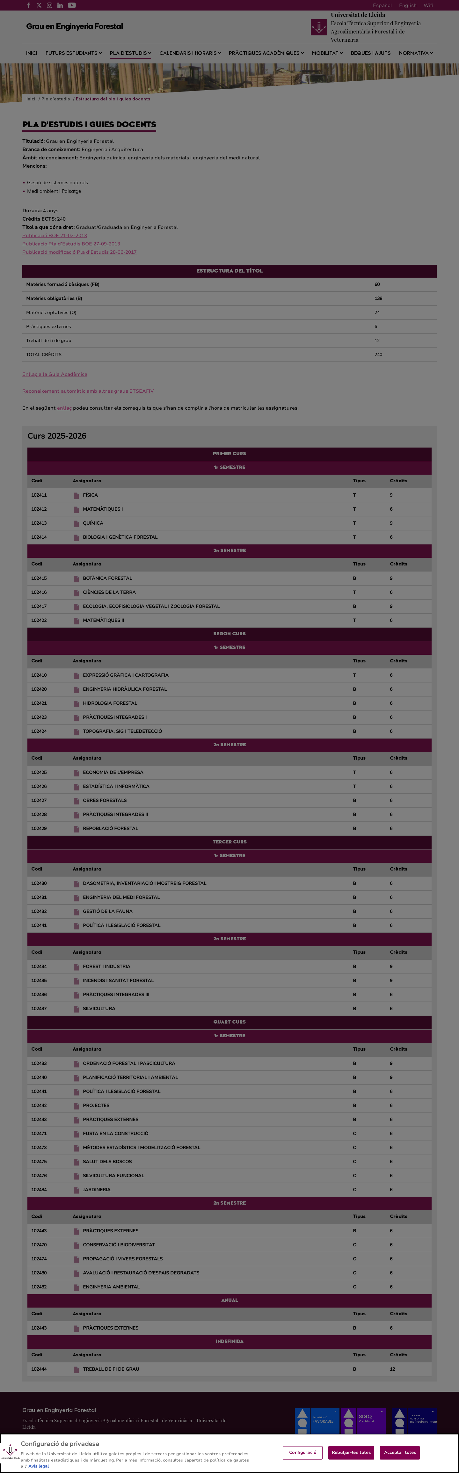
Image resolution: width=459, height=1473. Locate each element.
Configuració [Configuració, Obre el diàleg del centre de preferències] (302, 1458)
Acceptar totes (400, 1458)
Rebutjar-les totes (351, 1458)
